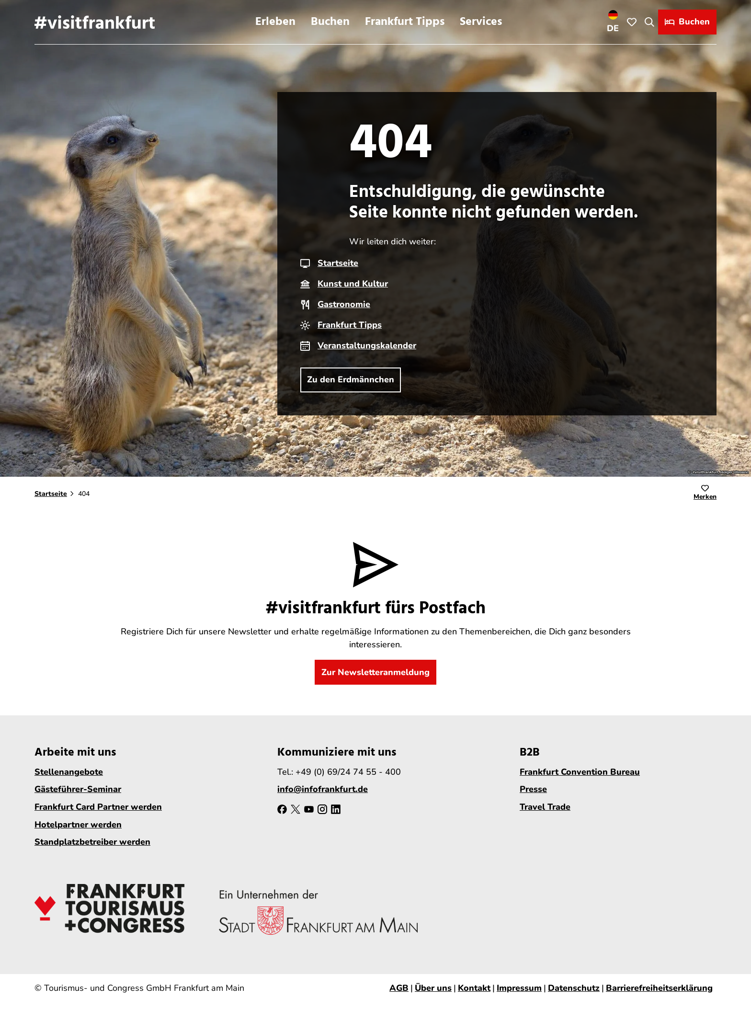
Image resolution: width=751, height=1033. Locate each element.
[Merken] (705, 494)
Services (481, 22)
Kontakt (474, 988)
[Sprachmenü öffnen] (613, 22)
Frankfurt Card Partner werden (98, 807)
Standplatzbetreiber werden (92, 842)
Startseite (338, 263)
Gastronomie (344, 304)
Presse (533, 789)
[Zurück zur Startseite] (94, 22)
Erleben (275, 22)
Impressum (519, 988)
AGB (399, 988)
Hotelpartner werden (78, 824)
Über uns (433, 988)
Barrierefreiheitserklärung (659, 988)
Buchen (330, 22)
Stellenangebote (68, 772)
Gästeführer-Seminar (77, 789)
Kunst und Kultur (353, 283)
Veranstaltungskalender (367, 345)
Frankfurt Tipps (404, 22)
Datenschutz (574, 988)
